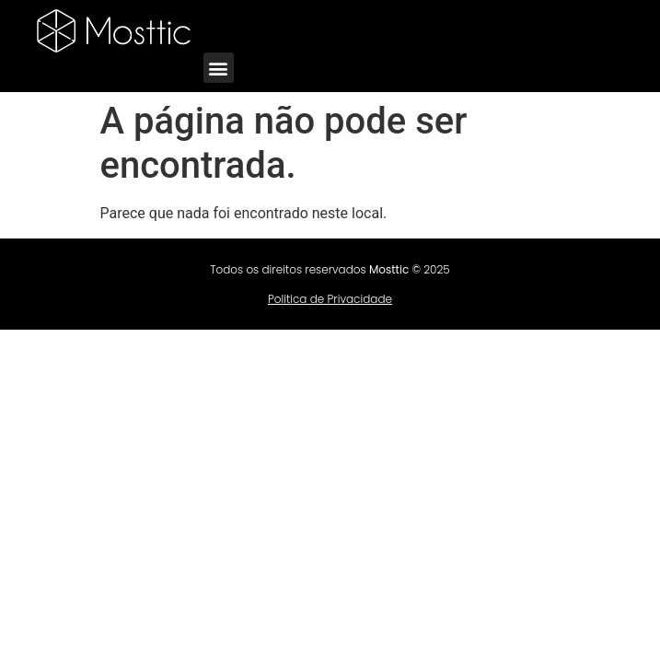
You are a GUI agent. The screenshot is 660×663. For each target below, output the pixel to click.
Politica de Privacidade (330, 299)
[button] (218, 67)
